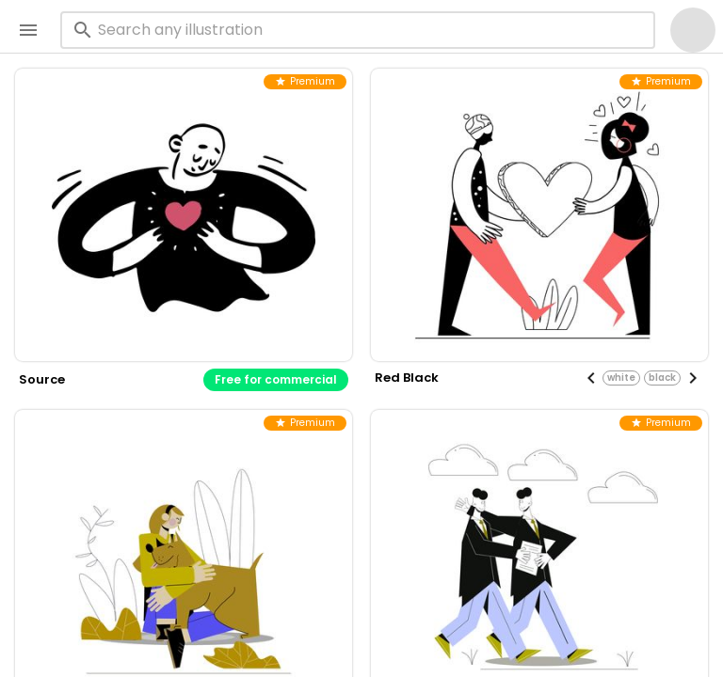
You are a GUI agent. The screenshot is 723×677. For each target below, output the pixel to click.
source (42, 379)
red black (407, 377)
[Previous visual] (591, 378)
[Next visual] (693, 378)
